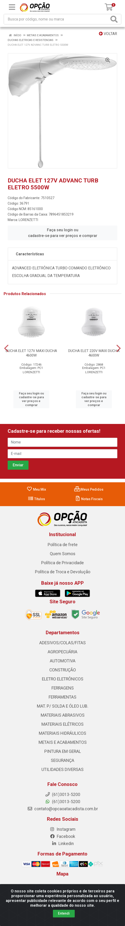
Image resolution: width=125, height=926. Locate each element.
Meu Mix (36, 489)
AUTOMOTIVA (62, 661)
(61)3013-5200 (62, 801)
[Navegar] (6, 348)
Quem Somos (62, 553)
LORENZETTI (28, 220)
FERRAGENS (62, 688)
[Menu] (12, 7)
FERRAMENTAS (62, 697)
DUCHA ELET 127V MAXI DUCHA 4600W (31, 353)
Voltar (108, 33)
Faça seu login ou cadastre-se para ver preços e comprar (62, 233)
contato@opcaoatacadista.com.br (62, 808)
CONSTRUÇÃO (62, 670)
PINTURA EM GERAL (62, 751)
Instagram (62, 829)
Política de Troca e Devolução (62, 571)
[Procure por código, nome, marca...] (56, 19)
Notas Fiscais (89, 499)
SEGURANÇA (62, 760)
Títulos (36, 499)
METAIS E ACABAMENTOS (63, 742)
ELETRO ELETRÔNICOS (62, 679)
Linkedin (62, 843)
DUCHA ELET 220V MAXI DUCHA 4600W (93, 353)
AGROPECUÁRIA (62, 651)
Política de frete (63, 544)
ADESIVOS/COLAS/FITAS (62, 642)
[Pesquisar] (115, 19)
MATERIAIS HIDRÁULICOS (62, 733)
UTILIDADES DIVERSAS (62, 769)
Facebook (62, 836)
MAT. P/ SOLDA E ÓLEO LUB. (62, 706)
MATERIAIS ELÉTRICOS (62, 724)
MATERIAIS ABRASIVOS (63, 715)
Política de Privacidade (62, 562)
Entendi (64, 913)
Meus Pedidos (88, 489)
